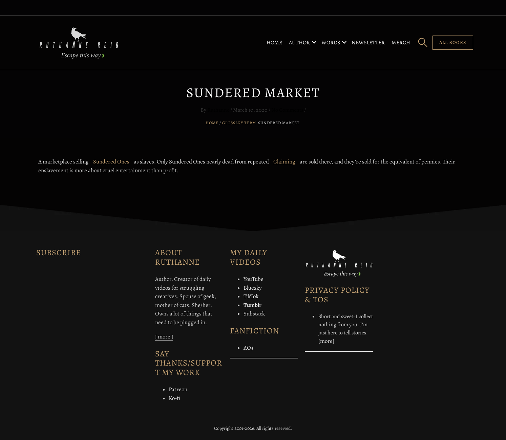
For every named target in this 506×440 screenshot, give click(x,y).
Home (274, 42)
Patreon (178, 389)
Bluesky (253, 288)
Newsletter (368, 42)
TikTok (251, 296)
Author (299, 42)
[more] (326, 341)
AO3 (248, 348)
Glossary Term (239, 123)
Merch (401, 42)
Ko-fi (174, 398)
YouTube (253, 279)
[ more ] (164, 336)
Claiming (284, 162)
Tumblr (252, 305)
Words (330, 42)
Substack (254, 313)
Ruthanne (218, 110)
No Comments (287, 110)
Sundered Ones (111, 162)
